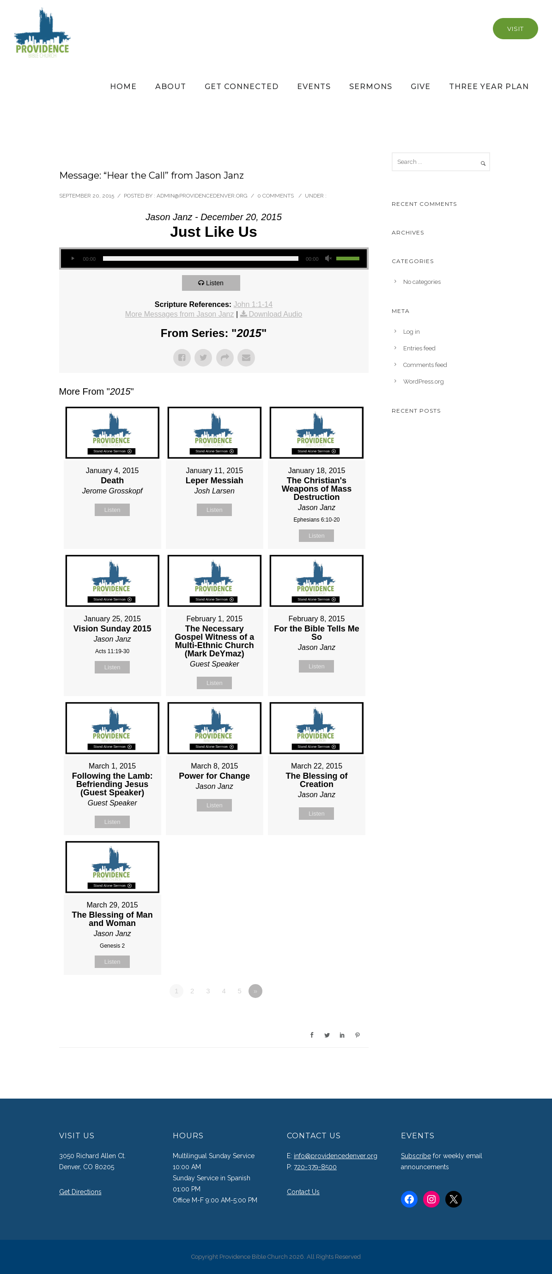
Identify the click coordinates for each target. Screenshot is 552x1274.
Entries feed (419, 348)
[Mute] (329, 258)
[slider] (200, 258)
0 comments (275, 195)
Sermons (370, 86)
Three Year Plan (489, 86)
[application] (214, 258)
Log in (411, 331)
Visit (515, 28)
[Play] (73, 258)
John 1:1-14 (253, 304)
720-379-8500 (315, 1167)
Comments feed (425, 364)
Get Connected (242, 86)
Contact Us (303, 1192)
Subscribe (416, 1156)
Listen (216, 283)
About (170, 86)
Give (421, 86)
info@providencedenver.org (335, 1156)
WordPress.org (423, 381)
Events (314, 86)
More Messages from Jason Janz (179, 314)
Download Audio (276, 314)
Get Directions (80, 1192)
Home (123, 86)
